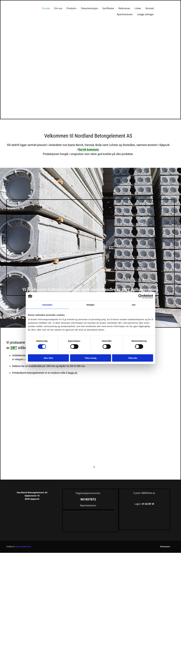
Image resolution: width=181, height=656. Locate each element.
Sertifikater (108, 8)
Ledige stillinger (145, 14)
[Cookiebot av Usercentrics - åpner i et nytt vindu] (140, 296)
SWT (13, 348)
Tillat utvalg (90, 358)
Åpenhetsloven (125, 14)
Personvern (165, 546)
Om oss (58, 8)
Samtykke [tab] (47, 304)
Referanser (124, 8)
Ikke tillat (48, 358)
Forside (46, 8)
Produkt (71, 8)
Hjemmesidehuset (23, 546)
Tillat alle (132, 358)
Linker (138, 8)
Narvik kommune (88, 149)
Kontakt (150, 8)
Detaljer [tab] (90, 304)
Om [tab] (133, 304)
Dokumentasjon (89, 8)
